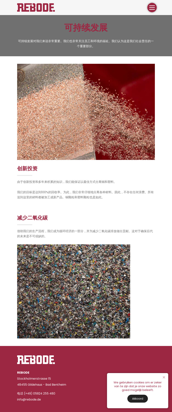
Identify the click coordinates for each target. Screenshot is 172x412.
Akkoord (137, 399)
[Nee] (164, 377)
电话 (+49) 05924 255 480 (36, 393)
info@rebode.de (29, 399)
